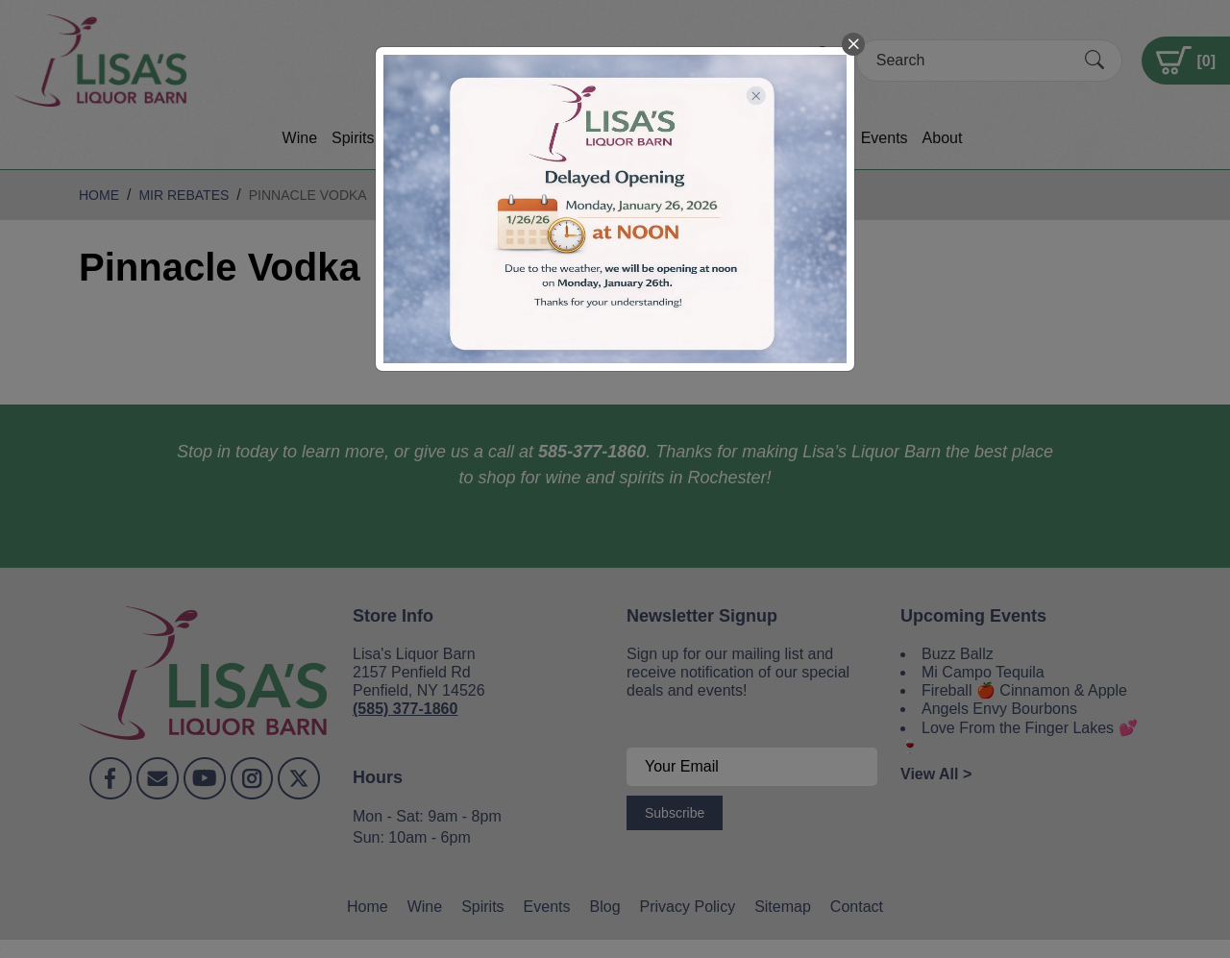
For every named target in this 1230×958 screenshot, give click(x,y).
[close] (853, 44)
